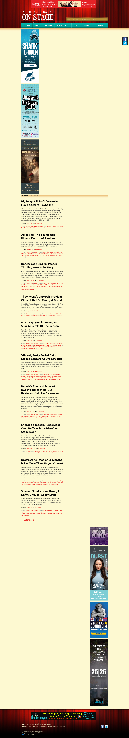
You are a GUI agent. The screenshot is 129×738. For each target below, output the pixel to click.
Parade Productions (30, 418)
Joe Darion (37, 482)
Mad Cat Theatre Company (28, 315)
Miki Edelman (40, 453)
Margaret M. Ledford (44, 512)
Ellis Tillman (24, 284)
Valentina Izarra (51, 288)
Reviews (27, 25)
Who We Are (74, 19)
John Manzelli (28, 512)
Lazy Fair (59, 314)
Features (48, 25)
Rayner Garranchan (31, 513)
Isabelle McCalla (55, 284)
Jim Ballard (52, 345)
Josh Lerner (35, 377)
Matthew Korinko (32, 346)
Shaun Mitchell (53, 255)
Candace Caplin (53, 414)
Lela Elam (31, 255)
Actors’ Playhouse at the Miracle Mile (52, 252)
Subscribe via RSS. (36, 733)
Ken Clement (31, 227)
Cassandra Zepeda (25, 376)
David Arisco (60, 226)
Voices (76, 25)
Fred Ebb (42, 376)
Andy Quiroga (46, 314)
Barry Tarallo (51, 481)
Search (94, 19)
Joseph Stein (28, 377)
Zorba (49, 379)
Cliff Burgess (24, 253)
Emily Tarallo (31, 284)
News (37, 25)
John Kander (55, 376)
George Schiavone (45, 284)
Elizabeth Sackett (54, 343)
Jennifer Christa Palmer (41, 253)
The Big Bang (47, 227)
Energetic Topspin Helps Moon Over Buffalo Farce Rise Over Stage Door (41, 428)
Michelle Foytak (33, 453)
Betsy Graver (46, 414)
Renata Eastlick (40, 513)
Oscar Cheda (31, 484)
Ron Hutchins (27, 288)
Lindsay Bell (40, 286)
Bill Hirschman (38, 223)
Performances (34, 226)
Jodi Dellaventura (51, 253)
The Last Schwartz (40, 418)
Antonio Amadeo (47, 510)
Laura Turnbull (25, 255)
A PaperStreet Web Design (29, 734)
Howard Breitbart (38, 345)
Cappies (87, 25)
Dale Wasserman (29, 482)
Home (68, 19)
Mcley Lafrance (54, 512)
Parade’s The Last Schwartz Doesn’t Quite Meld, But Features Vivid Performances (40, 390)
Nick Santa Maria (38, 227)
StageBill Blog (63, 25)
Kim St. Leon (45, 416)
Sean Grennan (45, 255)
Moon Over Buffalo (50, 453)
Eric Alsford (38, 284)
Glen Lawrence (46, 451)
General (28, 226)
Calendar (99, 25)
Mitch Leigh (60, 482)
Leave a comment (55, 227)
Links (81, 19)
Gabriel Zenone (29, 345)
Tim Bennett (43, 288)
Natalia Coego (38, 255)
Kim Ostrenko (37, 416)
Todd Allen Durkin (57, 513)
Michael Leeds (24, 453)
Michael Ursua (41, 346)
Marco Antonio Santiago (49, 286)
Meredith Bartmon (40, 315)
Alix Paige (45, 481)
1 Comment (40, 348)
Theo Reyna (49, 315)
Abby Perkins (46, 343)
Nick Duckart (31, 379)
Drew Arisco (60, 283)
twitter (106, 726)
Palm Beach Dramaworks (51, 346)
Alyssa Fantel (46, 374)
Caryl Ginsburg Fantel (55, 374)
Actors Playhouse (51, 226)
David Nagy (24, 227)
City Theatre (55, 510)
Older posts (27, 520)
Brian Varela (46, 283)
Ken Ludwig (60, 451)
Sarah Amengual (36, 288)
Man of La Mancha (51, 482)
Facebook (102, 726)
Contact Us (87, 19)
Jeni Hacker (46, 345)
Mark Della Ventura (53, 416)
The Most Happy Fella (30, 348)
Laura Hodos (24, 346)
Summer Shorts (48, 513)
